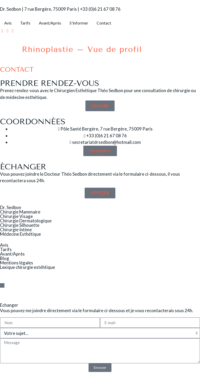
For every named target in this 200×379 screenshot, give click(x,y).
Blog (4, 258)
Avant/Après (12, 254)
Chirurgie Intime (16, 229)
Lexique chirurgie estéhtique (27, 267)
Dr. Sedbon (10, 207)
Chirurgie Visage (16, 216)
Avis (4, 245)
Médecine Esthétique (20, 234)
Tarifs (6, 249)
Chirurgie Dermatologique (26, 220)
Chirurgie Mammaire (20, 212)
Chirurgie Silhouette (19, 225)
